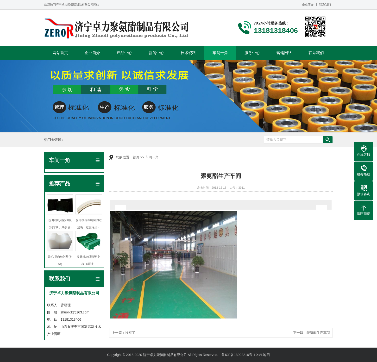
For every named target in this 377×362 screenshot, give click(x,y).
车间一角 (220, 53)
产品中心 (124, 53)
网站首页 (60, 53)
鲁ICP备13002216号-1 (238, 355)
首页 (136, 157)
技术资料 (188, 53)
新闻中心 (156, 53)
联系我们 (325, 4)
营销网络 (284, 53)
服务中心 (252, 53)
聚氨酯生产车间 (318, 333)
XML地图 (263, 355)
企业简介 (308, 4)
